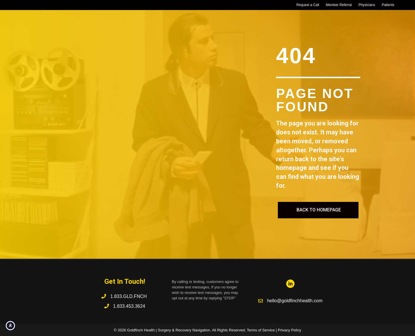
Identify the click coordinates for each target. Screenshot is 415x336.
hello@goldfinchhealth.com (294, 300)
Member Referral (339, 5)
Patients (388, 5)
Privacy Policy (289, 330)
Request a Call (308, 5)
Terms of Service (261, 330)
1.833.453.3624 (129, 306)
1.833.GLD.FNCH (129, 296)
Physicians (367, 5)
